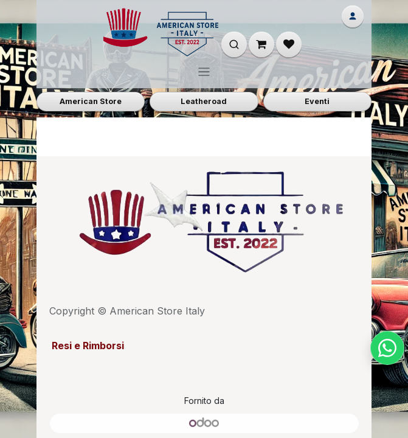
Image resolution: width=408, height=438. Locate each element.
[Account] (353, 16)
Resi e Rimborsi (86, 345)
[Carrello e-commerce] (261, 44)
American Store (91, 101)
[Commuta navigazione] (204, 71)
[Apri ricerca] (234, 44)
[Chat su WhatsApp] (387, 348)
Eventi (317, 101)
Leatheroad (204, 101)
